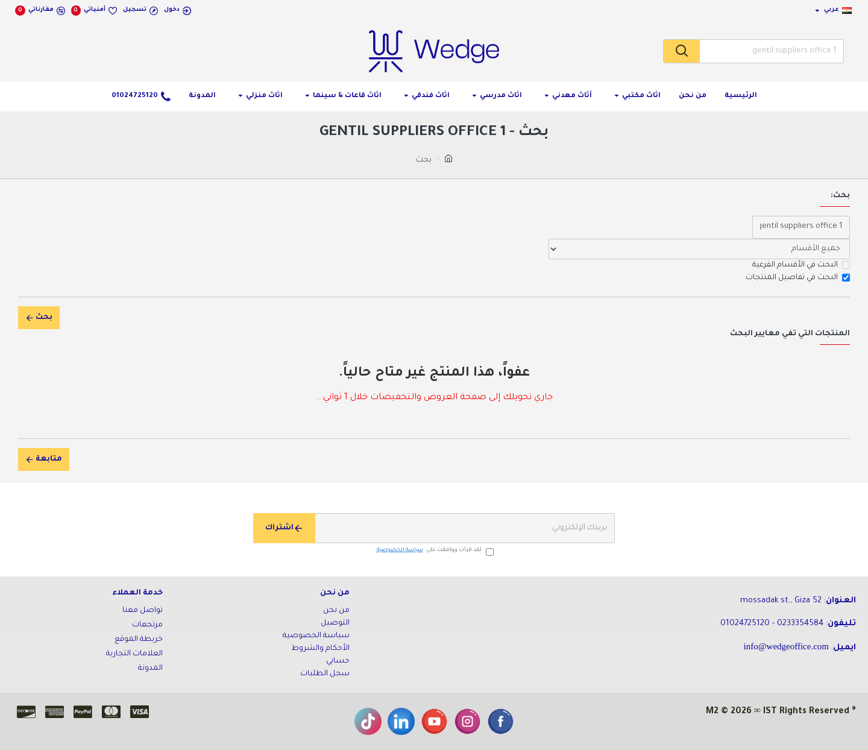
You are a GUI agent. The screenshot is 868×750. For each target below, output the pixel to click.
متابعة (49, 459)
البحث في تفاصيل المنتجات (798, 278)
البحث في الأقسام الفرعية (801, 265)
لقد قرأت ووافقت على (434, 551)
